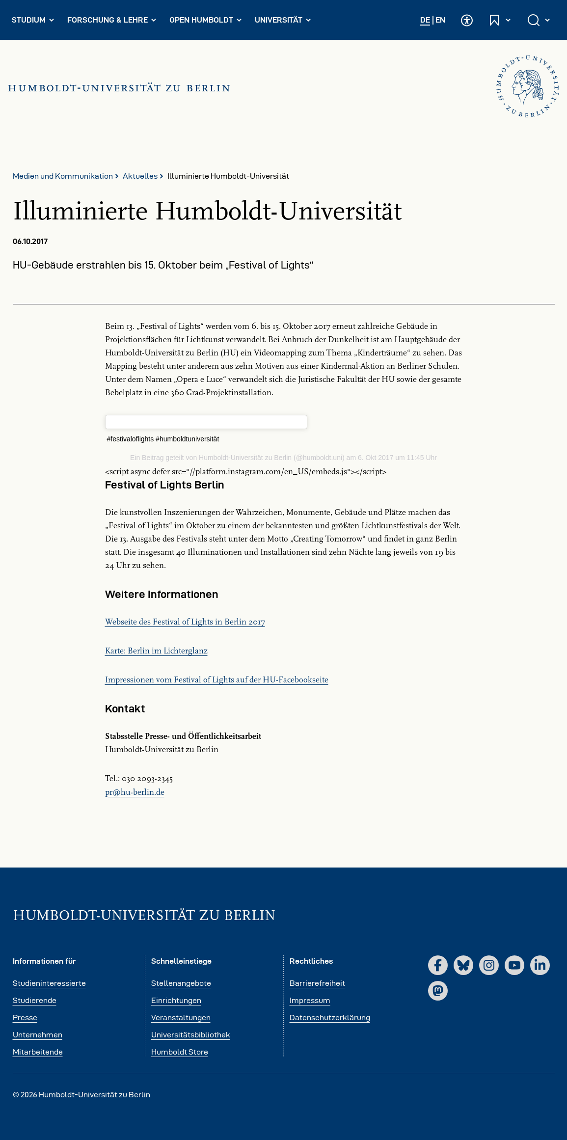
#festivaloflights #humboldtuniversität (163, 439)
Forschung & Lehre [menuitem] (112, 22)
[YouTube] (514, 965)
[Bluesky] (463, 965)
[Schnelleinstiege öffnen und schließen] (500, 20)
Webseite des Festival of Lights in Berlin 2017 (185, 622)
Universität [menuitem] (285, 22)
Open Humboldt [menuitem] (208, 22)
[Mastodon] (438, 991)
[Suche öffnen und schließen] (539, 20)
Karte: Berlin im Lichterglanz (156, 651)
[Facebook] (438, 965)
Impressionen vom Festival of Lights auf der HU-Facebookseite (216, 680)
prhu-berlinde (134, 792)
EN (440, 20)
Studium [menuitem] (35, 22)
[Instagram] (489, 965)
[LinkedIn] (540, 965)
